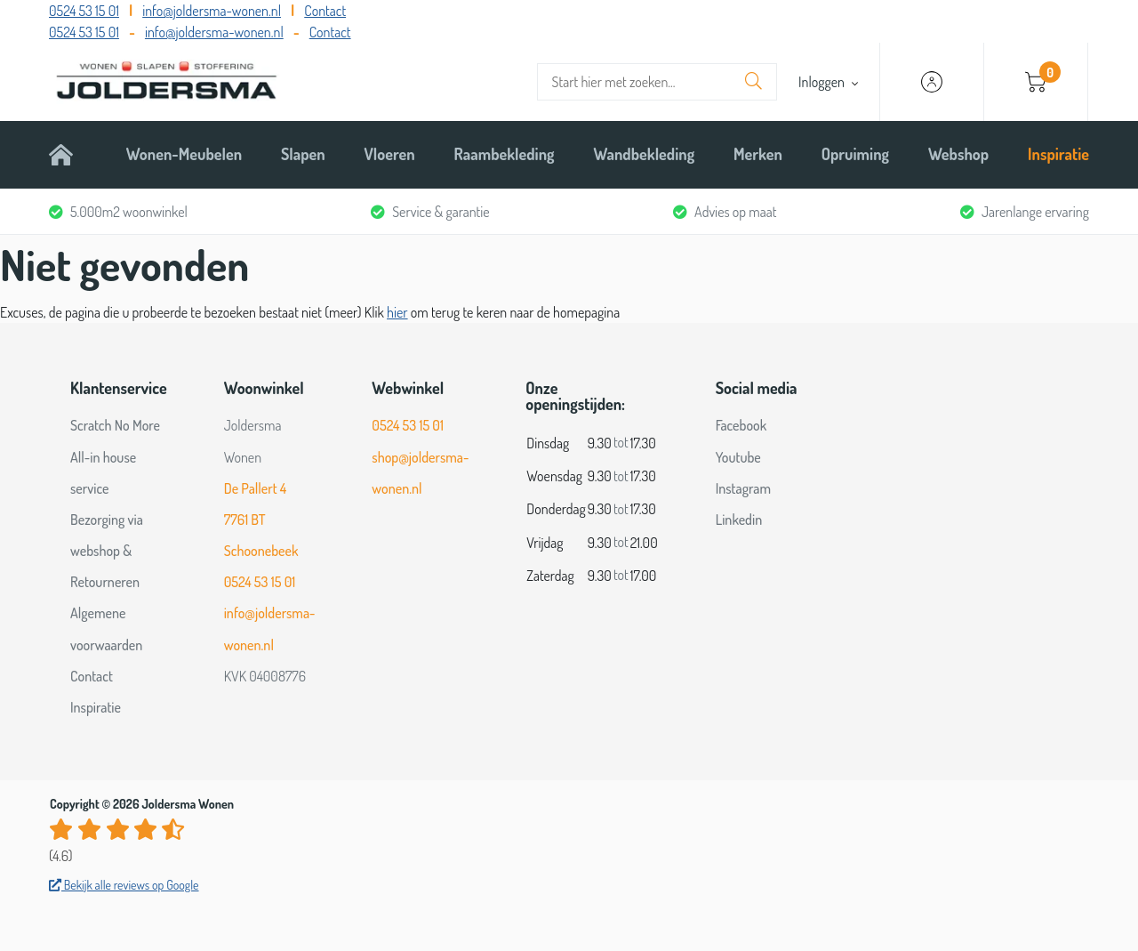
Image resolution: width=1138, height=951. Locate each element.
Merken (757, 154)
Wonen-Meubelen (184, 154)
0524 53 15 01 (84, 11)
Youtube (738, 457)
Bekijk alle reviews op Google (124, 884)
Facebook (741, 425)
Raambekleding (504, 154)
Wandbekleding (643, 154)
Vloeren (390, 154)
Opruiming (855, 154)
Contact (325, 11)
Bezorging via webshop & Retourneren (106, 551)
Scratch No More (115, 425)
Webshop (958, 154)
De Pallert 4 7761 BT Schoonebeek (261, 520)
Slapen (303, 154)
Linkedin (739, 519)
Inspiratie (1058, 154)
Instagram (743, 488)
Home (68, 154)
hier (397, 312)
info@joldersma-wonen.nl (211, 11)
